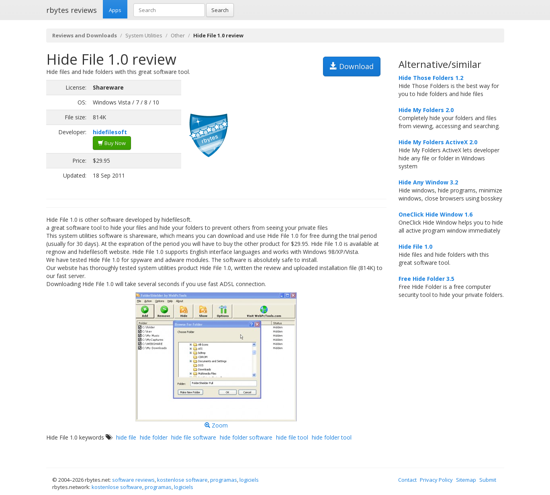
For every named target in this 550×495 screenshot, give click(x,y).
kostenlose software (182, 479)
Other (178, 35)
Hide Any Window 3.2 (428, 182)
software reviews (133, 479)
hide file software (193, 437)
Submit (487, 479)
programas (223, 479)
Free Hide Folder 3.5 (426, 278)
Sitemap (466, 479)
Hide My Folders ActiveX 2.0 (438, 142)
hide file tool (292, 437)
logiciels (249, 479)
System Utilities (143, 35)
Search (220, 10)
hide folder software (246, 437)
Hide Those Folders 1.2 (431, 78)
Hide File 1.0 (415, 246)
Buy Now (112, 143)
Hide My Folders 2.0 (426, 110)
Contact (407, 479)
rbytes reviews (71, 10)
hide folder (154, 437)
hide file (126, 437)
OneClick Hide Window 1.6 (435, 214)
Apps (115, 10)
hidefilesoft (110, 132)
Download (352, 66)
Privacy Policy (436, 479)
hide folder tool (332, 437)
